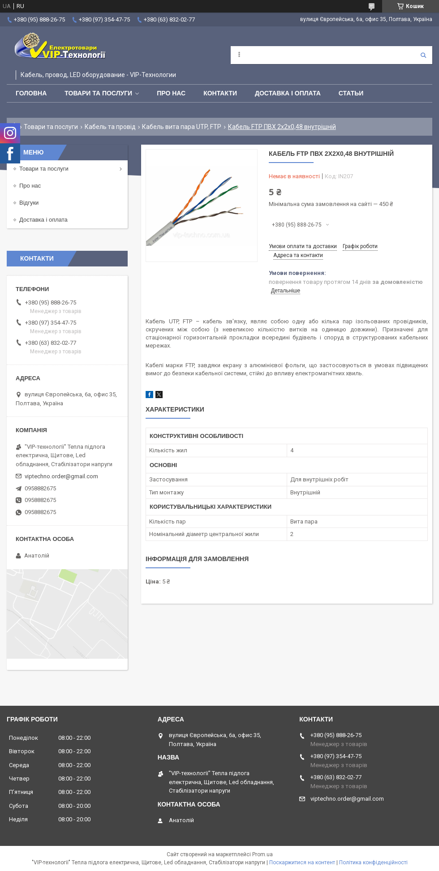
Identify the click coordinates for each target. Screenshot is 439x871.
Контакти (220, 93)
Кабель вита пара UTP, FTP (181, 126)
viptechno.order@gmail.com (61, 476)
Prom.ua (262, 854)
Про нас (171, 93)
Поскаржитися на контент (302, 862)
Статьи (351, 93)
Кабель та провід (110, 126)
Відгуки (29, 202)
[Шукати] (423, 55)
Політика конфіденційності (373, 862)
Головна (31, 93)
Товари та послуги (98, 93)
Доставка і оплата (288, 93)
